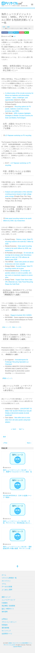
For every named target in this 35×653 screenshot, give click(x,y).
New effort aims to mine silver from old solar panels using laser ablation (17, 420)
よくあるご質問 (7, 589)
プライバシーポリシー (9, 622)
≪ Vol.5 (13, 429)
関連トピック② (16, 327)
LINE (26, 32)
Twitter (11, 32)
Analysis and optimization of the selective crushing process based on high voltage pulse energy (18, 194)
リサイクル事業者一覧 (9, 578)
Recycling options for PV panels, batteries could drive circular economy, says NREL (18, 109)
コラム (4, 584)
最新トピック (6, 597)
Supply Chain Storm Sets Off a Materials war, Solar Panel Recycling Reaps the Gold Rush (19, 282)
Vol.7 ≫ (21, 429)
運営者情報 (5, 628)
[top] (17, 566)
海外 (14, 36)
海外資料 (5, 611)
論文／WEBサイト (8, 609)
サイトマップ (6, 631)
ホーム (4, 575)
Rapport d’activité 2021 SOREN (21, 315)
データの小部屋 (7, 586)
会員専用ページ (7, 633)
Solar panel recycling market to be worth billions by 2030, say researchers (18, 248)
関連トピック (7, 378)
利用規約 (5, 625)
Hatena (16, 32)
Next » (29, 443)
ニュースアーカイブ (8, 600)
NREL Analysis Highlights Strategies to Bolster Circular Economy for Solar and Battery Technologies (19, 116)
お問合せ (5, 619)
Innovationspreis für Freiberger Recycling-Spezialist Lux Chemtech (17, 362)
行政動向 (5, 603)
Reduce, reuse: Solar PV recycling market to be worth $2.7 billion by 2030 (19, 242)
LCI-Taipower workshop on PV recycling (18, 135)
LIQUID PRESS (17, 646)
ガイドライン (6, 581)
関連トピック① (7, 327)
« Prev (5, 443)
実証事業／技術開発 (8, 606)
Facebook (4, 32)
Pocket (22, 32)
